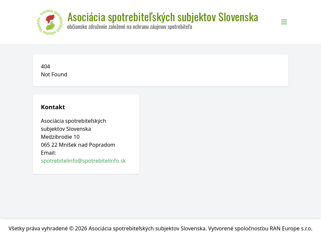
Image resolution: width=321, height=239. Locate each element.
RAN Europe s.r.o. (291, 228)
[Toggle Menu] (284, 22)
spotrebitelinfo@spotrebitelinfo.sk (83, 160)
